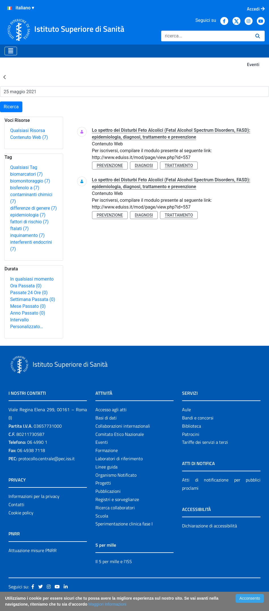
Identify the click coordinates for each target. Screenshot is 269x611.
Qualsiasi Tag (23, 167)
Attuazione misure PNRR (32, 550)
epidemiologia (28, 215)
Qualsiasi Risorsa (27, 130)
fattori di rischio (29, 221)
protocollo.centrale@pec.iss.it (46, 458)
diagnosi (144, 165)
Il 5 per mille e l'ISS (113, 561)
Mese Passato (28, 306)
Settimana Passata (32, 299)
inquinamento (27, 235)
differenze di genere (33, 208)
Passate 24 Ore (29, 292)
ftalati (19, 228)
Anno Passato (27, 313)
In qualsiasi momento (32, 279)
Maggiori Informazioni (107, 604)
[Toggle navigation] (11, 51)
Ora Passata (26, 285)
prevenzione (110, 165)
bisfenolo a (24, 187)
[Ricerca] (206, 36)
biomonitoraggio (30, 181)
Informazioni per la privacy (33, 496)
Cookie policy (20, 512)
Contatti (16, 504)
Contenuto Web (29, 137)
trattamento (179, 165)
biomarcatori (26, 174)
